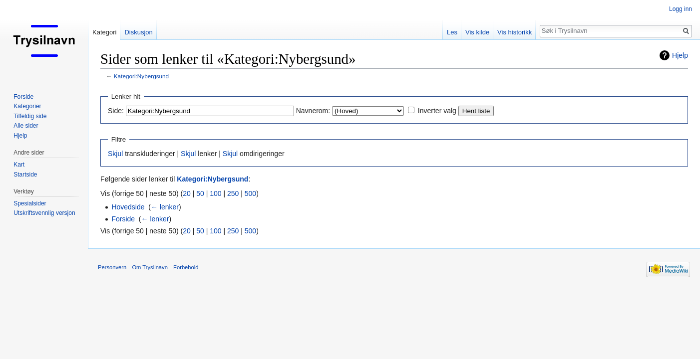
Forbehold (185, 267)
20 (187, 193)
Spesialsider (29, 203)
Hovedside (127, 207)
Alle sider (25, 125)
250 (233, 193)
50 (200, 193)
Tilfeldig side (29, 116)
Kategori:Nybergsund (141, 76)
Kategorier (27, 106)
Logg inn (680, 8)
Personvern (112, 267)
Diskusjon (138, 32)
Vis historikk (514, 32)
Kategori (104, 32)
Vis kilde (477, 32)
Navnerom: (313, 111)
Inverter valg (437, 111)
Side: (116, 111)
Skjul (115, 154)
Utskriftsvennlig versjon (44, 212)
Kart (18, 164)
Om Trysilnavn (150, 267)
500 (250, 193)
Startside (25, 174)
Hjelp (680, 55)
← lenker (165, 207)
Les (452, 32)
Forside (123, 219)
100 (215, 193)
